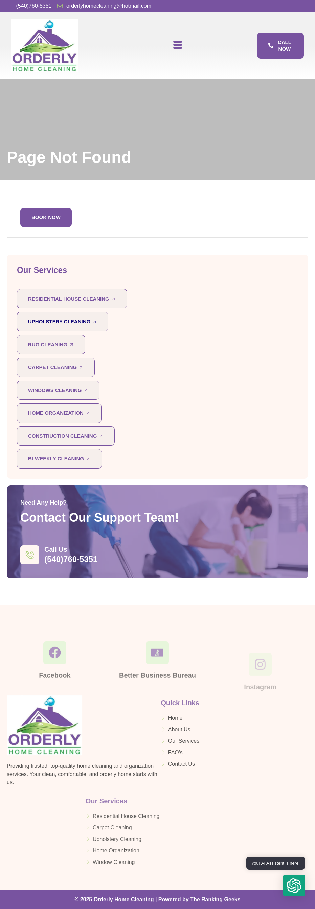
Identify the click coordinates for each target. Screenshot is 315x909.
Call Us (55, 549)
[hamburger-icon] (177, 45)
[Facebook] (54, 673)
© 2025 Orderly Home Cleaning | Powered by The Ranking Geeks (157, 899)
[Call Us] (29, 554)
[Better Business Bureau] (157, 673)
